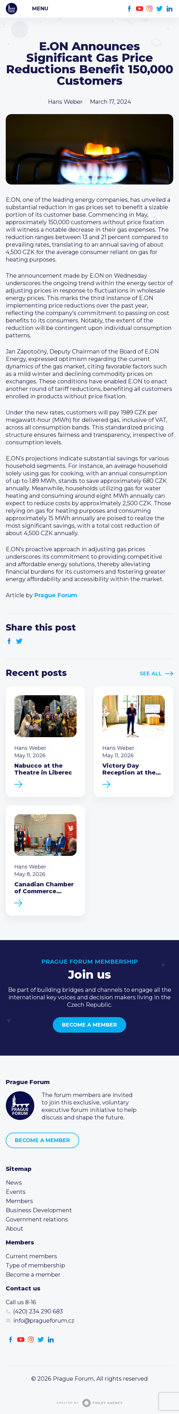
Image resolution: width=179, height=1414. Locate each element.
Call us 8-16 (21, 1302)
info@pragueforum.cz (43, 1320)
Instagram (149, 8)
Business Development (39, 1210)
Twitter (159, 8)
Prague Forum (11, 8)
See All (151, 674)
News (14, 1182)
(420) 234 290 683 (38, 1311)
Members (19, 1201)
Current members (31, 1256)
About (14, 1228)
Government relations (37, 1219)
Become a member (89, 1025)
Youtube (139, 8)
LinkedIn (169, 8)
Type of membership (35, 1265)
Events (16, 1191)
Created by (89, 1403)
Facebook (129, 8)
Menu (40, 8)
